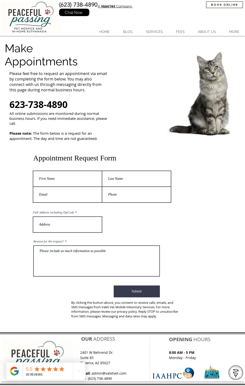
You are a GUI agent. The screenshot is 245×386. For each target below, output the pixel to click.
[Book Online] (224, 4)
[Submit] (137, 291)
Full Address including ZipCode (53, 212)
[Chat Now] (74, 12)
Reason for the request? (49, 241)
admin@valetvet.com (109, 373)
